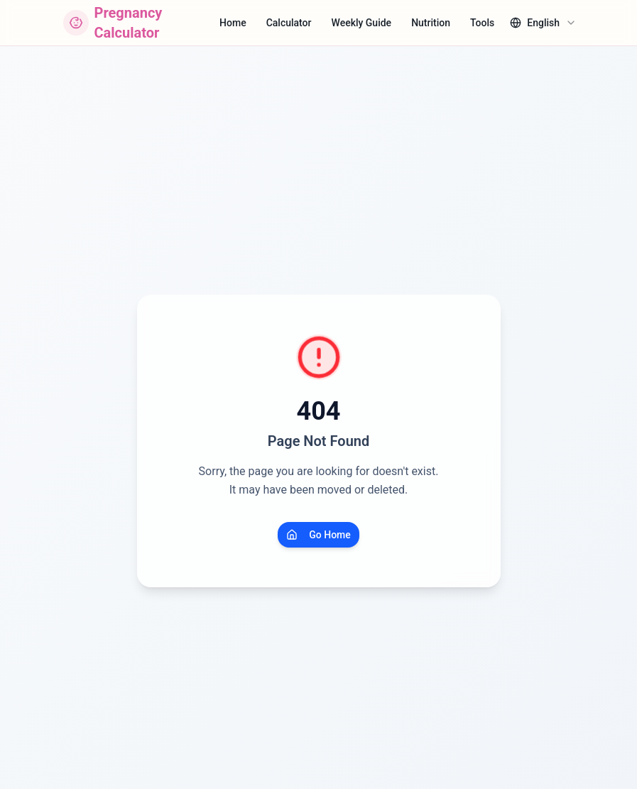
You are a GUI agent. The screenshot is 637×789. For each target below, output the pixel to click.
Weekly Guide (362, 22)
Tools (482, 22)
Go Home (318, 534)
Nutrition (430, 22)
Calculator (289, 22)
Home (232, 22)
